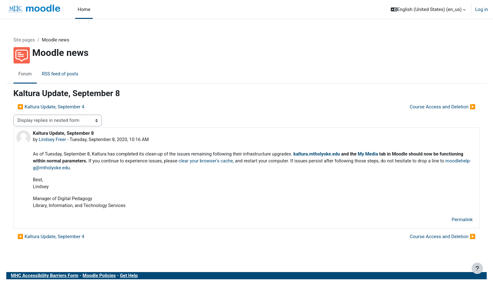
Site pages (33, 40)
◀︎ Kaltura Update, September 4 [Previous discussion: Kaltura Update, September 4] (59, 107)
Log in (481, 9)
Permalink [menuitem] (453, 221)
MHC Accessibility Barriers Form (54, 277)
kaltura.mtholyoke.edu (332, 154)
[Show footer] (477, 268)
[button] (428, 9)
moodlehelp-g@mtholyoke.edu (102, 169)
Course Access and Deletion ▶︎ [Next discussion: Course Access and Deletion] (434, 107)
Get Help (140, 277)
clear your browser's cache (244, 161)
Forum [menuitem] (34, 74)
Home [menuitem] (84, 9)
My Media (384, 154)
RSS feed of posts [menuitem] (69, 74)
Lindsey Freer (62, 140)
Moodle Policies (110, 277)
